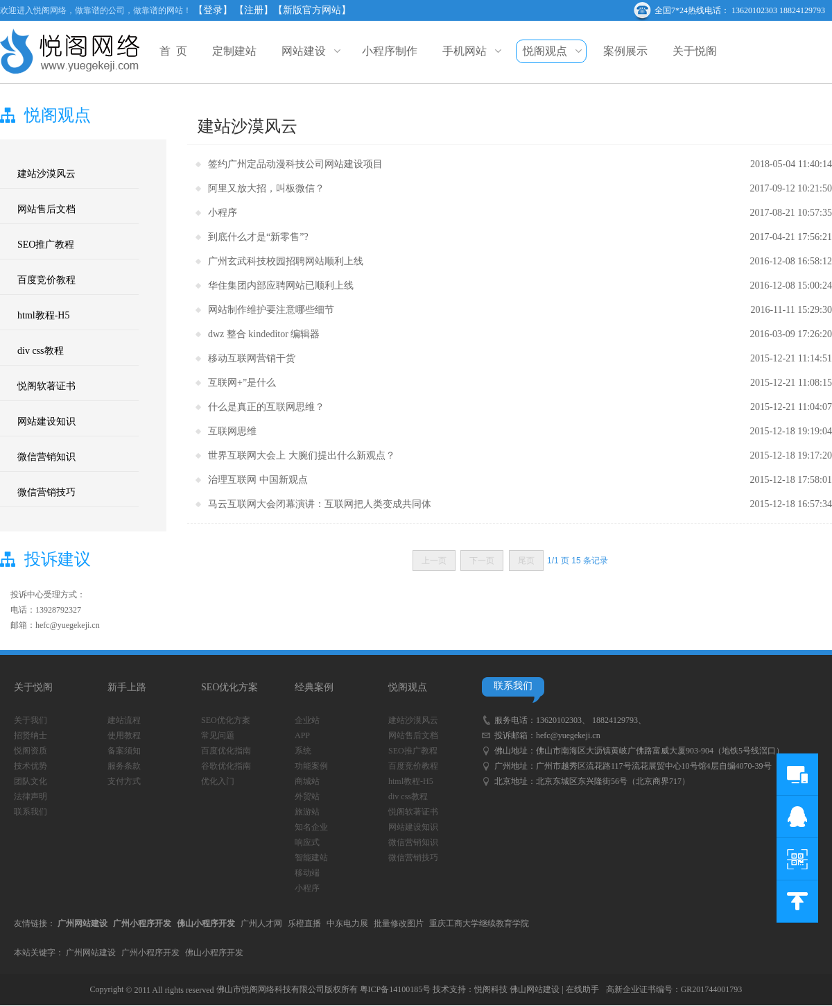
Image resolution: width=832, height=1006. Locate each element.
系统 (303, 751)
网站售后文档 (46, 209)
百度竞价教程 (46, 280)
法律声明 (30, 796)
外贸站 (307, 796)
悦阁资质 (30, 751)
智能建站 (311, 857)
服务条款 (124, 766)
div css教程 (40, 351)
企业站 (307, 720)
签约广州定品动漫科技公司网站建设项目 (295, 164)
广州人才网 (261, 923)
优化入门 (217, 781)
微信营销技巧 (46, 492)
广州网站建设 (91, 952)
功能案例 (311, 766)
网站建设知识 (46, 421)
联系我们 (30, 812)
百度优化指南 (226, 751)
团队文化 (30, 781)
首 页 (173, 51)
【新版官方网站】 (312, 10)
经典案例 (314, 687)
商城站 (307, 781)
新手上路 (126, 687)
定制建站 (234, 51)
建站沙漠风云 (46, 174)
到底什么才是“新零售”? (258, 237)
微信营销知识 (46, 457)
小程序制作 (389, 51)
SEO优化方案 (229, 687)
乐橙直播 (304, 923)
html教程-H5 (43, 315)
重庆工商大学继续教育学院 (479, 923)
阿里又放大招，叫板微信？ (266, 188)
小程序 (222, 212)
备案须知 (124, 751)
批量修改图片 (399, 923)
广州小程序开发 (150, 952)
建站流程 (124, 720)
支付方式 (124, 781)
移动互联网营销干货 (251, 358)
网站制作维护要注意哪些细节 (271, 310)
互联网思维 (232, 431)
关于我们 (30, 720)
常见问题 (217, 735)
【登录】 (212, 10)
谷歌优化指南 (226, 766)
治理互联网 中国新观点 (258, 480)
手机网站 (470, 51)
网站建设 (309, 51)
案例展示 (625, 51)
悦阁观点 (550, 51)
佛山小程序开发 (214, 952)
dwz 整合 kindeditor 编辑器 (264, 334)
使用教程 (124, 735)
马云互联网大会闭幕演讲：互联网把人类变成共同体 (319, 504)
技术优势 (30, 766)
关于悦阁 (695, 51)
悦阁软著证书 (46, 386)
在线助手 (582, 989)
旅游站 (307, 812)
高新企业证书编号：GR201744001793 (674, 989)
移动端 (307, 873)
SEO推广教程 (45, 244)
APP (302, 735)
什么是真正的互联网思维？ (266, 407)
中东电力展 (347, 923)
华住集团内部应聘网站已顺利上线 (281, 285)
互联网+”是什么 (242, 382)
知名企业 (311, 827)
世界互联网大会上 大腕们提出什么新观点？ (301, 455)
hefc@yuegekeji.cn (568, 735)
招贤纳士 (30, 735)
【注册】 (253, 10)
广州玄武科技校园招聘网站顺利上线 (285, 261)
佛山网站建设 (535, 989)
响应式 (307, 842)
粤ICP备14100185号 (395, 989)
